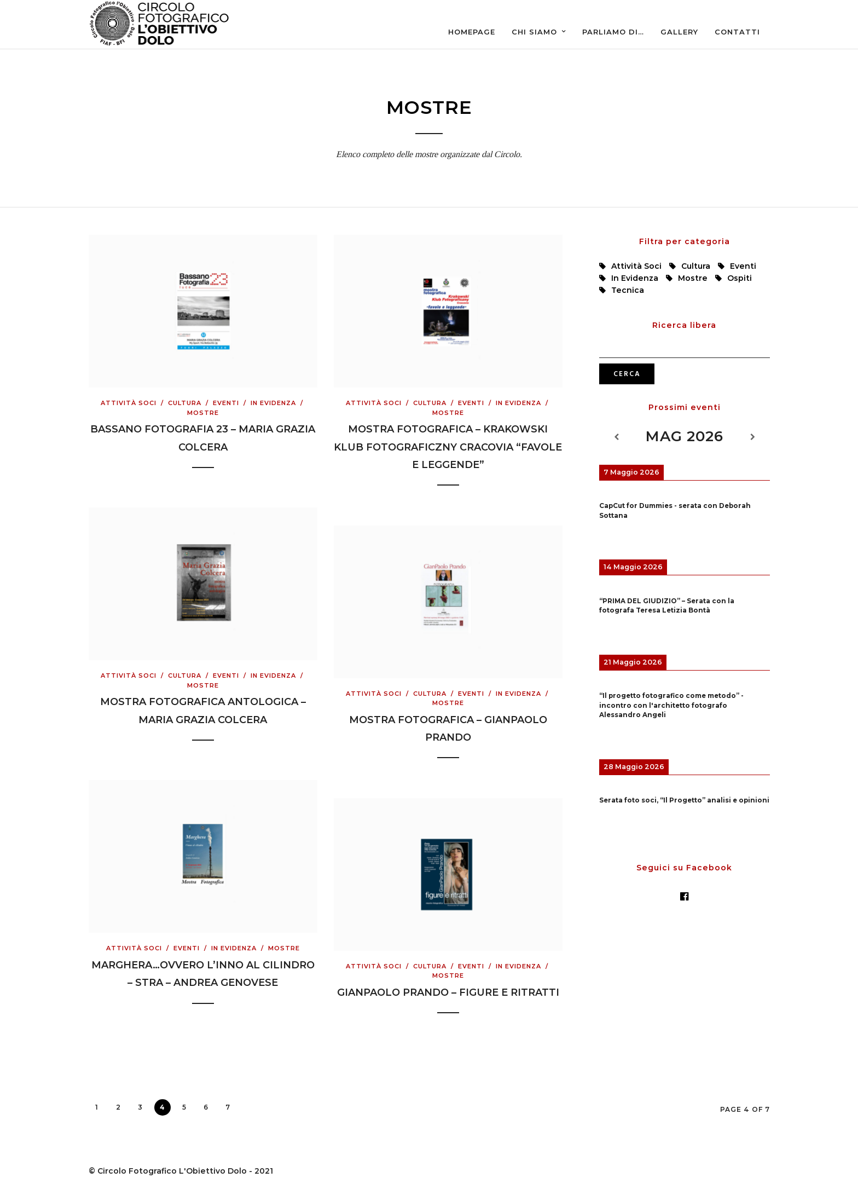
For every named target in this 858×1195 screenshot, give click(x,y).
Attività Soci (128, 403)
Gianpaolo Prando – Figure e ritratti (448, 992)
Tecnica (627, 290)
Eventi (226, 403)
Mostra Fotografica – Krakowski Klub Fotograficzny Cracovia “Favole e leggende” (448, 447)
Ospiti (739, 278)
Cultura (184, 403)
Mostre (203, 413)
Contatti (737, 31)
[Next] (752, 437)
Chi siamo (534, 31)
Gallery (679, 31)
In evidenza (273, 403)
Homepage (471, 31)
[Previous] (616, 437)
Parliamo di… (613, 31)
